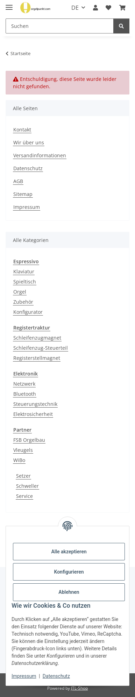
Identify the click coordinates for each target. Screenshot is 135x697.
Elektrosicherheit (33, 414)
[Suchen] (121, 25)
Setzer (23, 475)
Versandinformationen (39, 155)
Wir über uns (28, 142)
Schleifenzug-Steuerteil (40, 347)
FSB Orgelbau (29, 440)
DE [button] (75, 8)
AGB (18, 181)
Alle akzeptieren (68, 551)
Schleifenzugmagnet (37, 337)
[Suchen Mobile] (60, 25)
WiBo (19, 460)
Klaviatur (23, 271)
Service (24, 496)
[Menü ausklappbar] (9, 4)
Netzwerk (24, 383)
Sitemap (23, 194)
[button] (95, 8)
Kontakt (22, 129)
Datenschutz (56, 676)
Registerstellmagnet (36, 358)
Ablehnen (68, 592)
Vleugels (23, 450)
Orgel (19, 291)
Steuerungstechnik (35, 404)
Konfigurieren (69, 572)
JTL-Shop (79, 688)
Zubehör (23, 301)
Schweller (27, 486)
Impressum (24, 676)
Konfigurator (28, 312)
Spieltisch (24, 281)
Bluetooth (24, 394)
